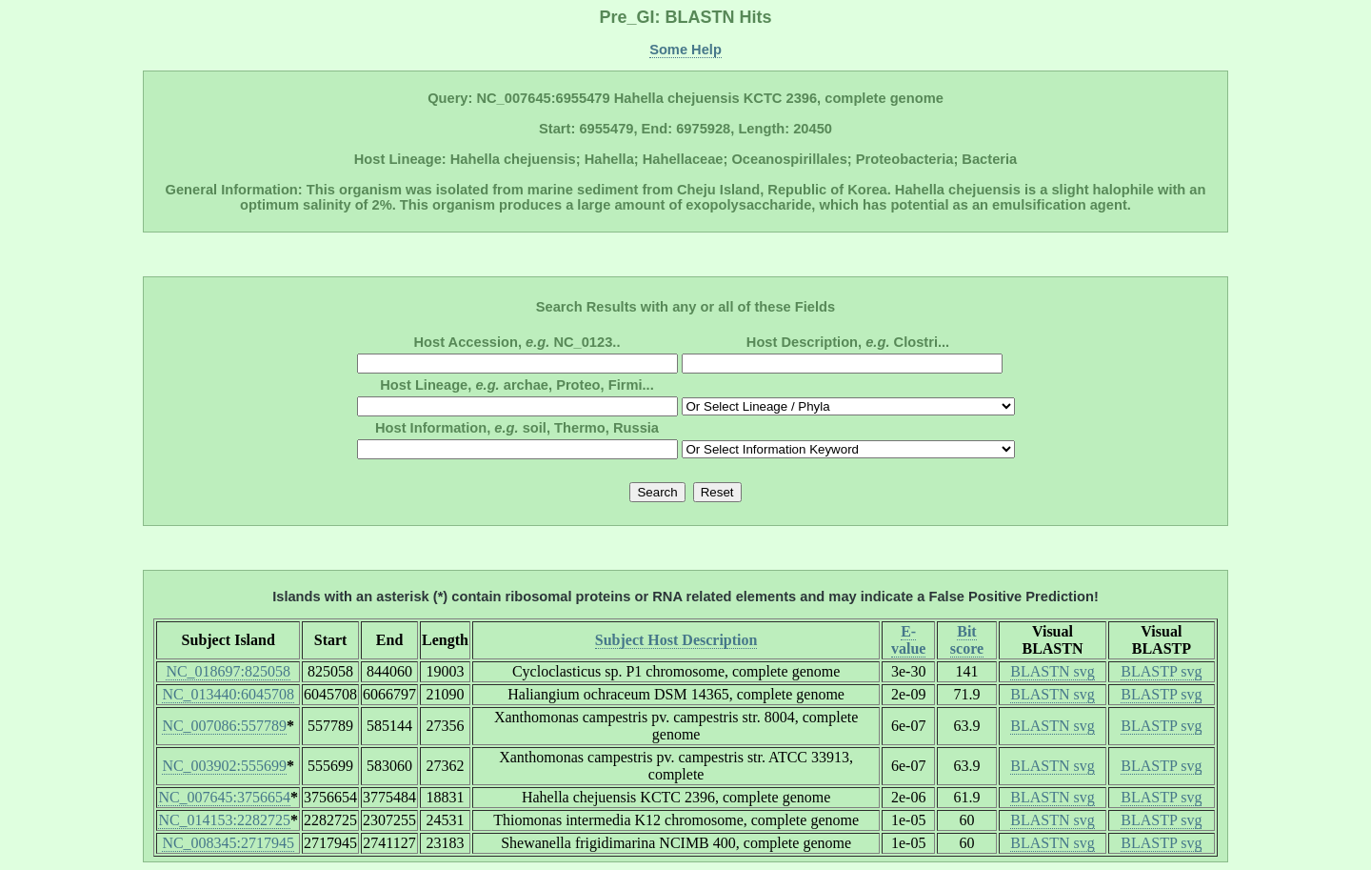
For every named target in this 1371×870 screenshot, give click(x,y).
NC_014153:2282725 (224, 820)
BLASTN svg (1052, 671)
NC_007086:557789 (224, 726)
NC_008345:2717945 (228, 843)
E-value (908, 640)
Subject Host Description (676, 640)
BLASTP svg (1161, 671)
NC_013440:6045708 (228, 694)
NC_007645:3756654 (224, 797)
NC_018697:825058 (228, 671)
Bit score (967, 640)
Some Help (685, 49)
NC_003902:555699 (224, 766)
